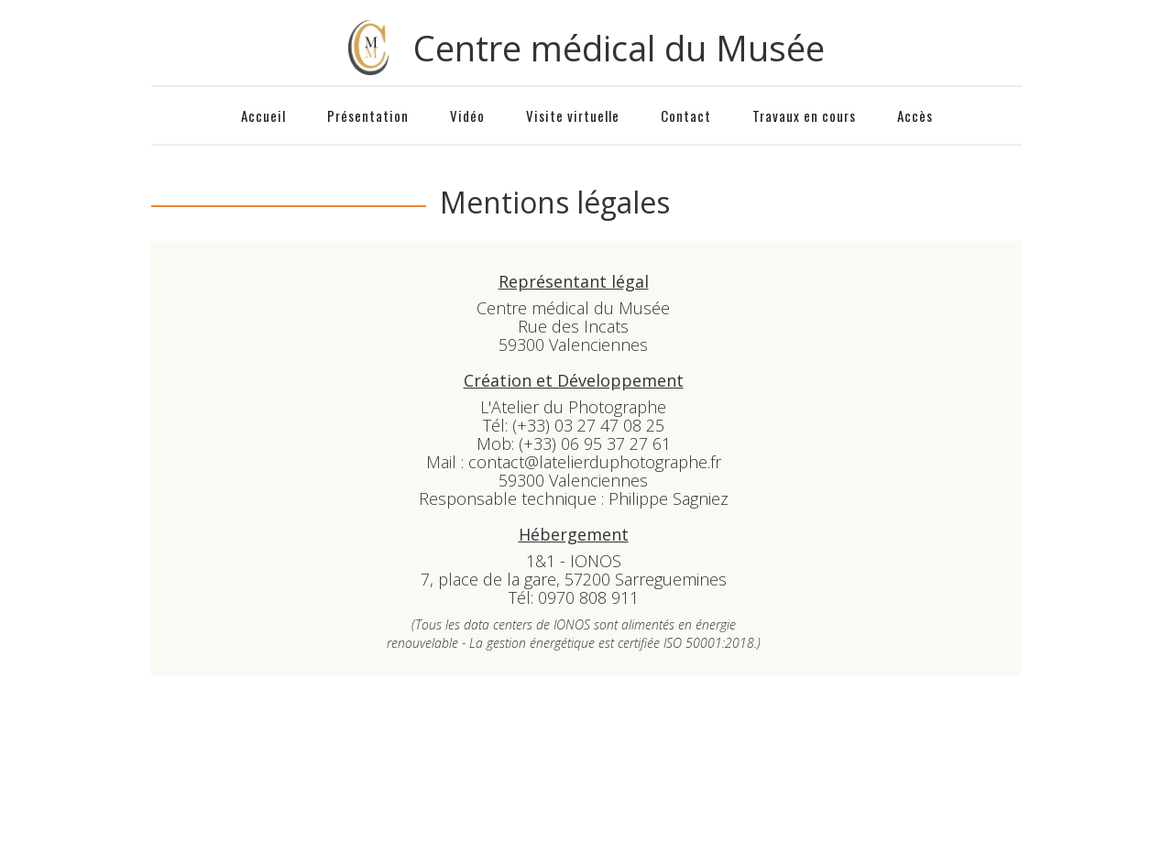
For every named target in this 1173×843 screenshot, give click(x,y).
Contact (686, 115)
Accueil (263, 115)
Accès (915, 115)
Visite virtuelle (572, 115)
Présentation (368, 115)
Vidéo (467, 115)
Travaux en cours (804, 115)
